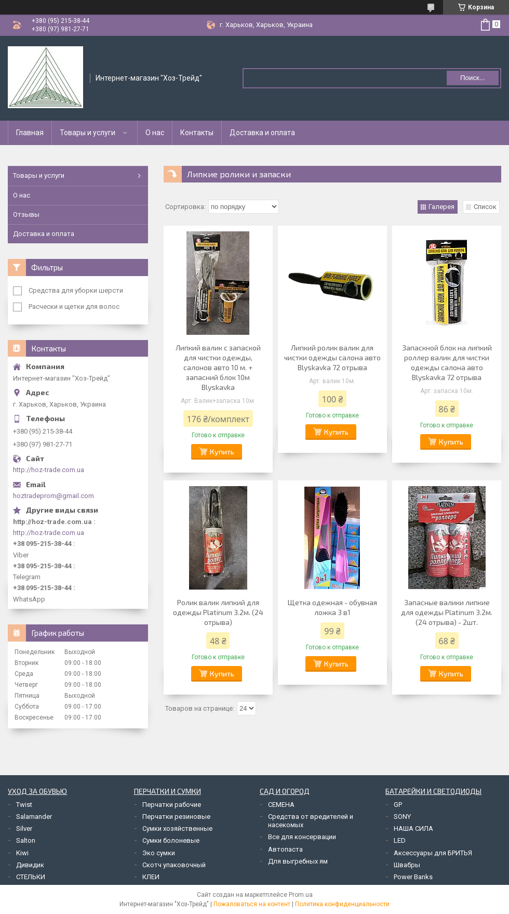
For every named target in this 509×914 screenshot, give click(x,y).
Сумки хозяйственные (177, 828)
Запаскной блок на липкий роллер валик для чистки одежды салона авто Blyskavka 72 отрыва (447, 362)
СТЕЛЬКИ (30, 877)
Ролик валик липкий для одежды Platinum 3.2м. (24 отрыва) (218, 612)
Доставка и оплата (262, 132)
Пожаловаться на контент (251, 904)
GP (398, 804)
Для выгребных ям (298, 861)
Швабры (407, 865)
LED (400, 840)
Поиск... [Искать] (472, 78)
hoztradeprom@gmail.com (53, 496)
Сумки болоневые (170, 840)
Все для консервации (302, 837)
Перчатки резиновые (176, 816)
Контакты (196, 132)
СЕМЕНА (281, 804)
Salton (25, 840)
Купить (222, 451)
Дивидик (30, 865)
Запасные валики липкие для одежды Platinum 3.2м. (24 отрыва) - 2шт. (446, 612)
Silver (24, 828)
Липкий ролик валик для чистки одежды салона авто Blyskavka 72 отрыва (332, 357)
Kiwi (22, 853)
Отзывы (26, 214)
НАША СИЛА (413, 828)
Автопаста (285, 849)
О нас (154, 132)
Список (485, 207)
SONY (402, 816)
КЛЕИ (150, 877)
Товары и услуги (87, 132)
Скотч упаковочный (174, 865)
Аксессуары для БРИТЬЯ (433, 853)
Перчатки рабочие (171, 804)
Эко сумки (158, 853)
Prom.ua (301, 894)
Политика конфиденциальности (342, 904)
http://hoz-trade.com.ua (48, 470)
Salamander (34, 816)
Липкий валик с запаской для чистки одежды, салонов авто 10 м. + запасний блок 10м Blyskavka (218, 367)
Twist (24, 804)
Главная (30, 132)
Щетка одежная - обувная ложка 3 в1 (332, 607)
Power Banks (413, 877)
